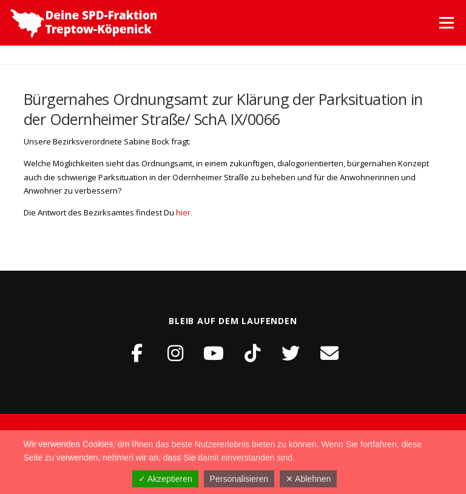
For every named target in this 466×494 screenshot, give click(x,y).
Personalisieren (239, 479)
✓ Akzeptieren (165, 479)
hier (183, 212)
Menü (446, 22)
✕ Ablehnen (308, 479)
